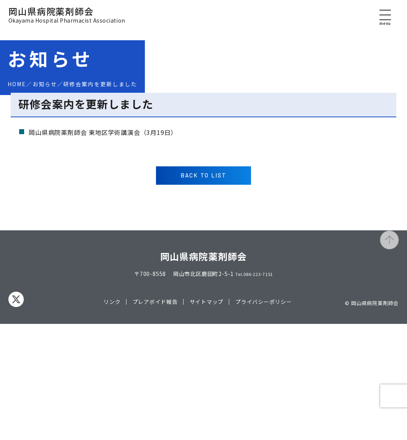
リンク (111, 418)
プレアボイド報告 (154, 418)
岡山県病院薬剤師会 (66, 20)
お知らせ (45, 84)
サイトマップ (206, 418)
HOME (17, 84)
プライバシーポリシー (263, 418)
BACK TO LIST (204, 290)
